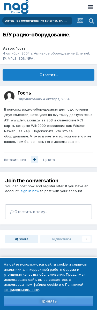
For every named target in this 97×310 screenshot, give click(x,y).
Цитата (49, 160)
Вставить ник (15, 160)
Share (21, 239)
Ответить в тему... (29, 212)
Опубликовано (44, 99)
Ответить (48, 75)
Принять (49, 301)
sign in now (30, 191)
